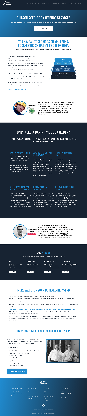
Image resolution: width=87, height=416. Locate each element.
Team (45, 398)
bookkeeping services (17, 395)
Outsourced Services (34, 3)
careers (71, 3)
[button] (34, 3)
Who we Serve (56, 3)
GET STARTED (79, 3)
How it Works (47, 3)
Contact (46, 400)
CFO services (15, 391)
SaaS (29, 391)
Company (64, 3)
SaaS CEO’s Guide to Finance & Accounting (67, 396)
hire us (63, 400)
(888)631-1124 (37, 409)
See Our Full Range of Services (17, 89)
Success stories (48, 396)
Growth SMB (31, 393)
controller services (16, 393)
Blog (45, 393)
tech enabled (31, 398)
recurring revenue (33, 396)
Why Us (46, 391)
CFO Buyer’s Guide (66, 393)
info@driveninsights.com (47, 409)
